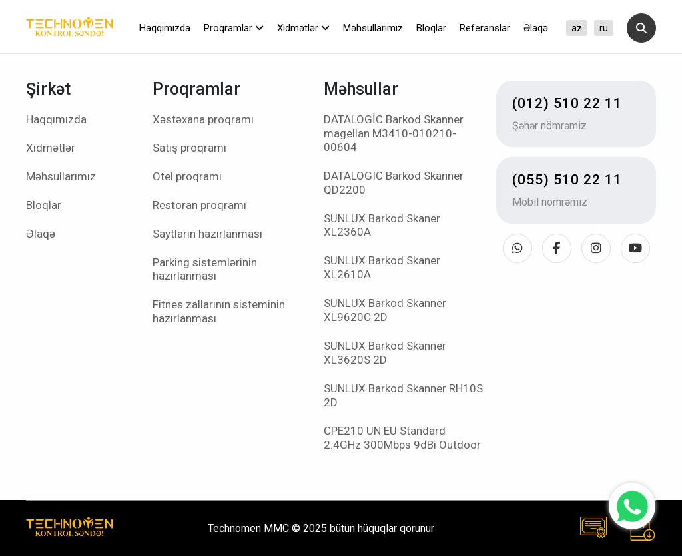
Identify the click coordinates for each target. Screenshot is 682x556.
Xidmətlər (303, 28)
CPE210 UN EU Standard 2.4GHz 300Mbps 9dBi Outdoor (402, 437)
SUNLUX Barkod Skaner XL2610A (382, 267)
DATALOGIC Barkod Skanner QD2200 (394, 182)
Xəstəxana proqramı (203, 119)
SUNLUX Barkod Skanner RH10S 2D (403, 395)
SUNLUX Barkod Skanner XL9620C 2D (385, 310)
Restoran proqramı (199, 205)
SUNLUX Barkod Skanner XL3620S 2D (385, 352)
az (576, 28)
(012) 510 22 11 (567, 103)
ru (603, 28)
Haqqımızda (164, 28)
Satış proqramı (189, 147)
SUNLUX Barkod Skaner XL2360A (382, 225)
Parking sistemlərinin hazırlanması (205, 269)
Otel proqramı (187, 176)
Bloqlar (431, 28)
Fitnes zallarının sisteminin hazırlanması (219, 311)
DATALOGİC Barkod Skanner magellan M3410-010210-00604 (394, 133)
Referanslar (485, 28)
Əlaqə (535, 28)
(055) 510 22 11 (567, 180)
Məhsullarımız (373, 28)
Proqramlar (234, 28)
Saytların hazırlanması (207, 233)
